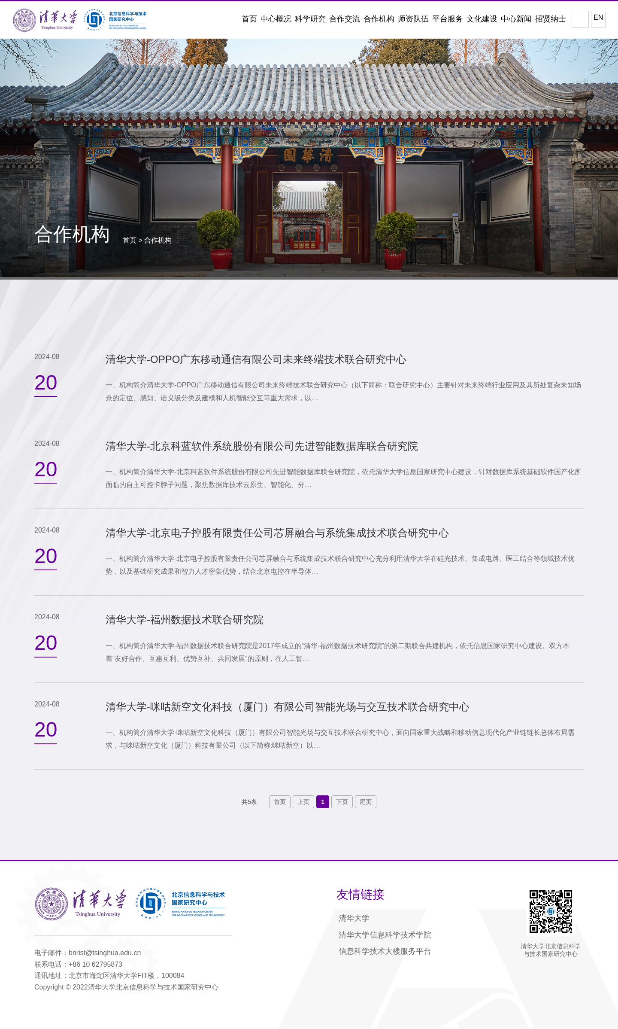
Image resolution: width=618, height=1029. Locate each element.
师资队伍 (413, 19)
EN (598, 17)
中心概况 (276, 19)
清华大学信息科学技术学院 (385, 935)
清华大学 (354, 918)
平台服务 (447, 19)
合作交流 (344, 19)
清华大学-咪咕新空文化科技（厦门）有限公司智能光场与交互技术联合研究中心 (288, 706)
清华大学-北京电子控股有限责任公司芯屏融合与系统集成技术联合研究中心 (277, 533)
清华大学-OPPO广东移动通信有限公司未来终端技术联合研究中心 (256, 359)
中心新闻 (516, 19)
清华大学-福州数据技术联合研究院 (185, 619)
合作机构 (379, 19)
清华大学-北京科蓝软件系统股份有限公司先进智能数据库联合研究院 (262, 446)
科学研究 (310, 19)
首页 (249, 19)
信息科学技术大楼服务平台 (385, 951)
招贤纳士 (550, 19)
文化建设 (482, 19)
